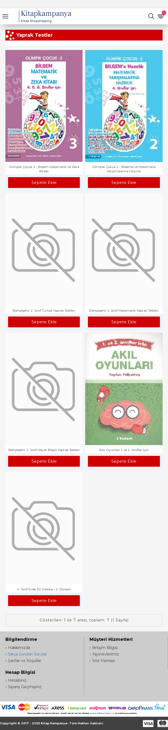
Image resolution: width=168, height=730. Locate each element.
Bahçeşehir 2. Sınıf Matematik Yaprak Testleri (124, 310)
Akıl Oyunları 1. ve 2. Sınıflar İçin (124, 450)
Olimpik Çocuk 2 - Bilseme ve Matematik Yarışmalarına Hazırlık (124, 169)
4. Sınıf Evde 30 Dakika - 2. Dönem (44, 589)
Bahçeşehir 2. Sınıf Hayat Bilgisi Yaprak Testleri (44, 450)
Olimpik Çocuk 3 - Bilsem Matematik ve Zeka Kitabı (44, 169)
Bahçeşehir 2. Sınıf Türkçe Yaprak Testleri (44, 310)
